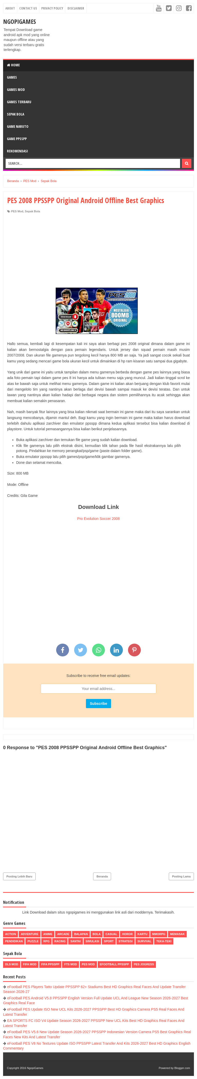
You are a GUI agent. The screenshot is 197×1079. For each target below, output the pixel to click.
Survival (144, 941)
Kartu (142, 934)
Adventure (29, 934)
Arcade (63, 934)
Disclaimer (75, 8)
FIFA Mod (29, 964)
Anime (47, 934)
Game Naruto (17, 126)
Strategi (126, 941)
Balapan (81, 934)
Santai (75, 941)
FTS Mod (70, 964)
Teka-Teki (163, 941)
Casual (111, 934)
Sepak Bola (15, 114)
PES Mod (17, 211)
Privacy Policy (52, 8)
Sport (109, 941)
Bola (97, 934)
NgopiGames (19, 21)
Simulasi (92, 941)
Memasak (177, 934)
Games (12, 77)
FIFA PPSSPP (50, 964)
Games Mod (16, 89)
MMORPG (158, 934)
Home (13, 64)
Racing (59, 941)
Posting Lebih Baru (19, 876)
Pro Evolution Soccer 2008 (98, 519)
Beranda (102, 876)
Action (10, 934)
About (10, 8)
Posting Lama (181, 876)
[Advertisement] (98, 252)
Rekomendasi (17, 151)
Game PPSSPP (17, 138)
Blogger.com (182, 1068)
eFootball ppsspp (114, 964)
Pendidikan (14, 941)
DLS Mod (11, 964)
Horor (127, 934)
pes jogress (144, 964)
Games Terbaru (19, 101)
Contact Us (28, 8)
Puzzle (32, 941)
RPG (46, 941)
